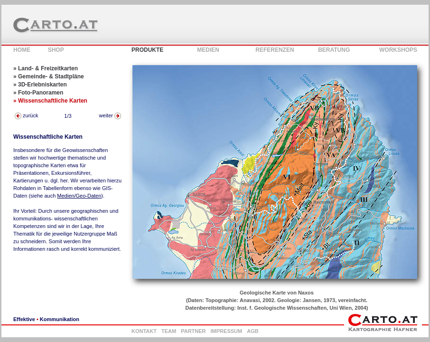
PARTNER (193, 331)
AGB (252, 331)
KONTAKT (144, 331)
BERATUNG (334, 50)
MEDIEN (208, 50)
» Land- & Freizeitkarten (45, 68)
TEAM (168, 331)
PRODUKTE (147, 50)
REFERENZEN (274, 50)
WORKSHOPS (398, 50)
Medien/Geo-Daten (79, 196)
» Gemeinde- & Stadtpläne (48, 76)
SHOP (56, 50)
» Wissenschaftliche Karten (50, 100)
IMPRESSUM (227, 331)
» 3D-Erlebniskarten (40, 84)
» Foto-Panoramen (38, 92)
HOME (21, 50)
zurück (26, 115)
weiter (110, 115)
